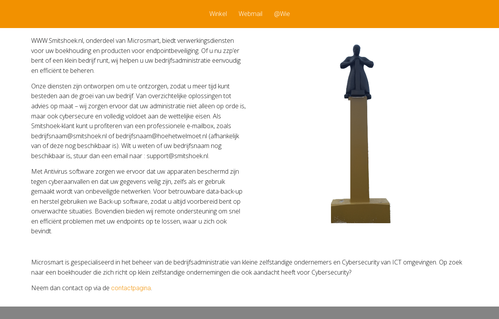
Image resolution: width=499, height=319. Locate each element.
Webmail (250, 14)
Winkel (218, 14)
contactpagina (131, 288)
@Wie (282, 14)
